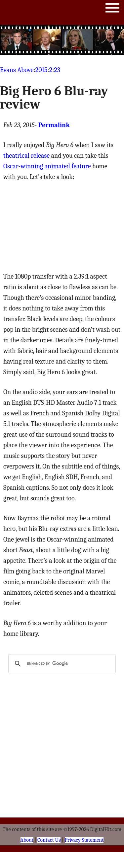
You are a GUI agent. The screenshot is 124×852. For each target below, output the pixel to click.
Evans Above (17, 70)
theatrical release (26, 155)
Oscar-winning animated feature (47, 166)
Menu (112, 9)
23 (57, 70)
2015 (41, 70)
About (27, 840)
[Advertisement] (62, 40)
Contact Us (49, 840)
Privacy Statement (84, 840)
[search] (61, 664)
